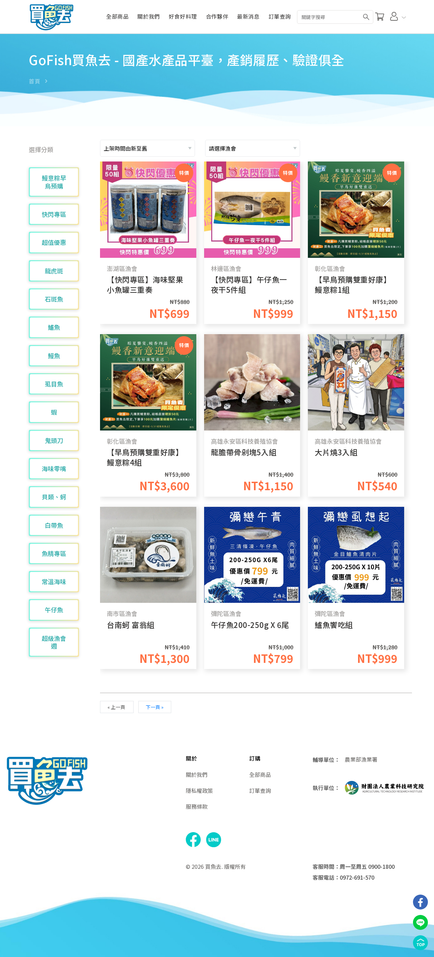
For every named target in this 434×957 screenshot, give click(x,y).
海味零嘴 (54, 468)
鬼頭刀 (54, 440)
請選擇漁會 (222, 148)
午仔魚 (54, 609)
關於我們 (148, 17)
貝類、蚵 (54, 496)
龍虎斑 (54, 270)
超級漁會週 (54, 642)
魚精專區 (54, 553)
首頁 (34, 81)
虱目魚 (54, 383)
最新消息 (248, 17)
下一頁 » (154, 707)
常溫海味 (54, 581)
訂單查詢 (280, 17)
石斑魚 (54, 298)
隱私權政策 (199, 790)
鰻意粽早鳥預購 (54, 181)
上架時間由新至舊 (125, 148)
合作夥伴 (217, 17)
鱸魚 (54, 327)
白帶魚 (54, 525)
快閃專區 (54, 214)
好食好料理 (183, 17)
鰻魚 (54, 355)
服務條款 (197, 806)
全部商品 (117, 17)
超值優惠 (54, 242)
